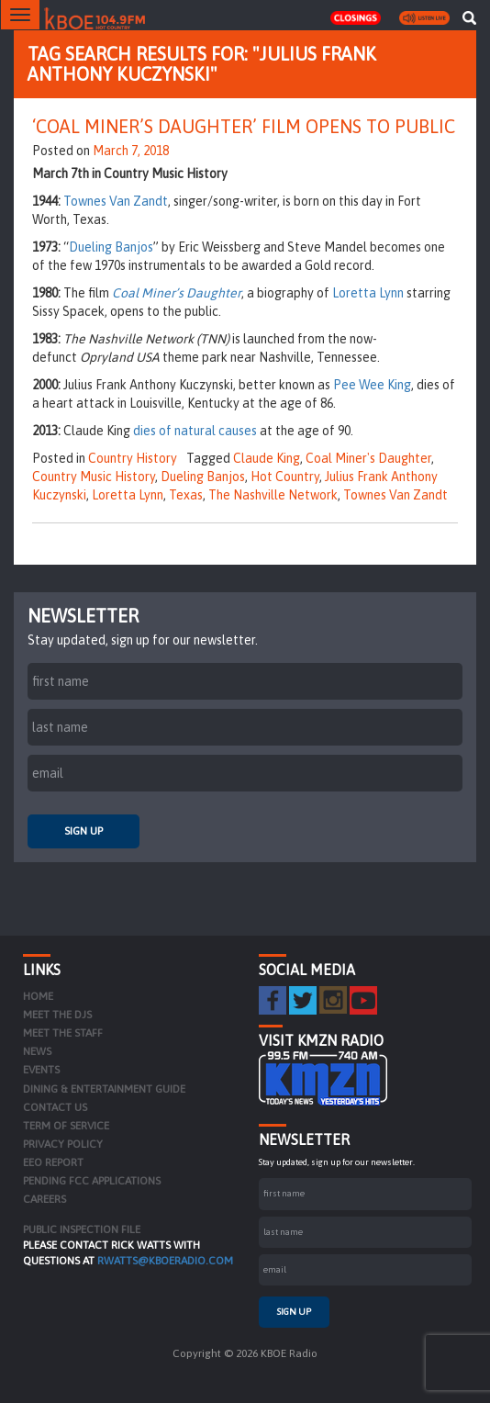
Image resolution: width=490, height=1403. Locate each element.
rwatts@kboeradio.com (165, 1260)
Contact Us (55, 1107)
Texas (186, 495)
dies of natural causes (195, 430)
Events (41, 1069)
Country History (132, 458)
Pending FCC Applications (92, 1180)
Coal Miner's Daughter (368, 458)
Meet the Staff (63, 1033)
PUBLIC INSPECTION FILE (81, 1229)
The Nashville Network (273, 495)
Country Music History (93, 476)
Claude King (266, 458)
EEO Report (53, 1162)
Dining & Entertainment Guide (104, 1089)
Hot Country (285, 476)
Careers (44, 1199)
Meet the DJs (57, 1014)
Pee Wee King (372, 384)
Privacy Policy (63, 1144)
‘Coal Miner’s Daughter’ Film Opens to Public (243, 126)
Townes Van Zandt (115, 201)
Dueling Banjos (111, 247)
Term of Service (66, 1125)
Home (38, 996)
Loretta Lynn (368, 293)
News (37, 1051)
